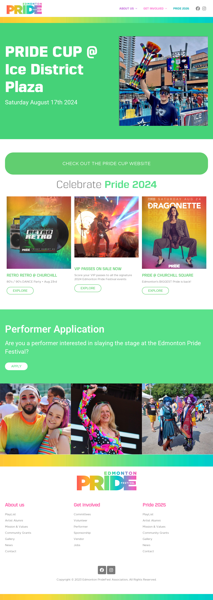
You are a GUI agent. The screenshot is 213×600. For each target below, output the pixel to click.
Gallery (10, 538)
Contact (10, 551)
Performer (81, 526)
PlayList (10, 514)
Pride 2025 (154, 505)
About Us (130, 8)
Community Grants (18, 532)
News (9, 545)
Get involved (156, 8)
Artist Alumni (14, 520)
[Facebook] (198, 8)
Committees (82, 514)
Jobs (77, 545)
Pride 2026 (182, 8)
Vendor (79, 538)
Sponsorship (82, 532)
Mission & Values (16, 526)
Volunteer (80, 520)
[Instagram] (204, 8)
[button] (137, 8)
